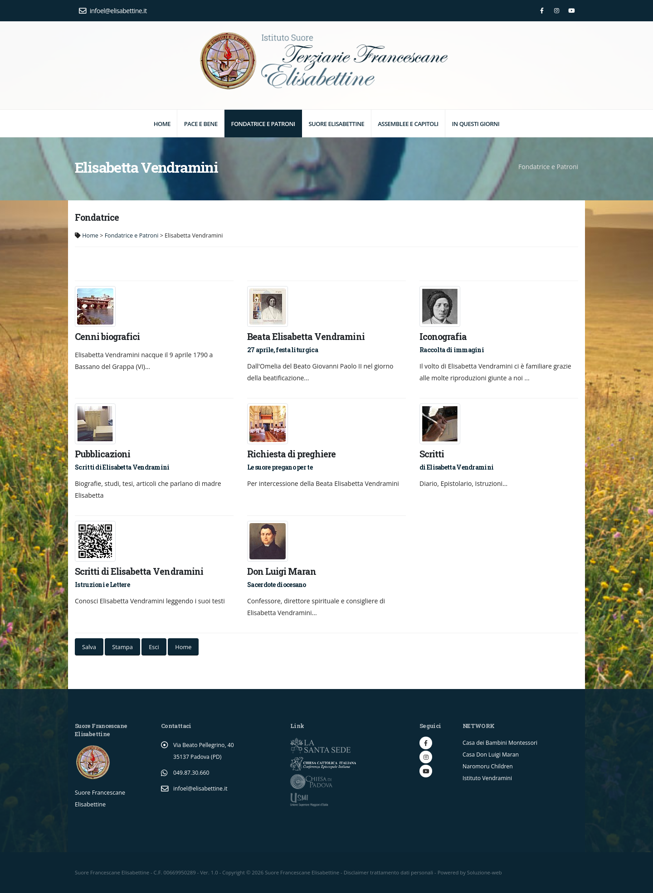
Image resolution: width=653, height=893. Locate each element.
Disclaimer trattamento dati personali (389, 872)
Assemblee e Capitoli (408, 124)
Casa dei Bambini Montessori (501, 743)
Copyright (233, 872)
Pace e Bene (201, 124)
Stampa (122, 647)
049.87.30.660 (191, 773)
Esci (154, 647)
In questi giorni (476, 124)
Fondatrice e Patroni (263, 124)
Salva (89, 647)
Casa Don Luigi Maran (492, 754)
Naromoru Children (488, 766)
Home (162, 124)
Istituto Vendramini (488, 778)
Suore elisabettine (336, 124)
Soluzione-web (485, 872)
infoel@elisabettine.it (113, 10)
